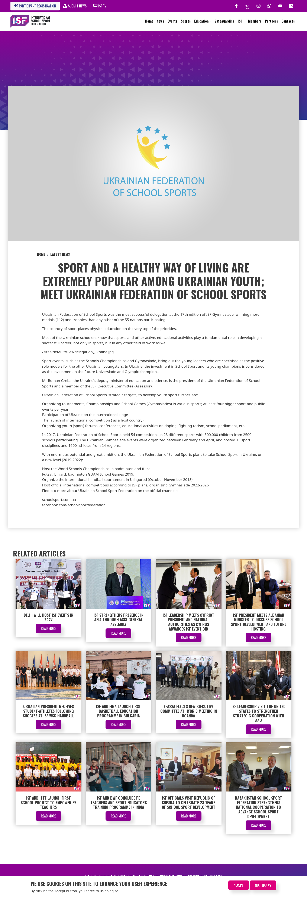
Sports (186, 21)
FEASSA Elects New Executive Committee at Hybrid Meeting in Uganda (188, 711)
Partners (271, 21)
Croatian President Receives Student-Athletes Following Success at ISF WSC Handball (48, 711)
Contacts (288, 21)
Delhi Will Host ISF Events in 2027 (48, 617)
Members (255, 21)
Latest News (60, 254)
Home (149, 21)
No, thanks (263, 885)
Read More (48, 628)
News (160, 21)
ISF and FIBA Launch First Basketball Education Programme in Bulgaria (118, 711)
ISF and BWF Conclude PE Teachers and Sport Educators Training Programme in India (118, 802)
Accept (238, 885)
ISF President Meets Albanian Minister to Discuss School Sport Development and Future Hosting (258, 622)
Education (201, 21)
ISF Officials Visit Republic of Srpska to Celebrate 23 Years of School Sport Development (188, 802)
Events (172, 21)
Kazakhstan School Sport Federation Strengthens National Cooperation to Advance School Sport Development (258, 807)
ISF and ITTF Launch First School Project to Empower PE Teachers (48, 802)
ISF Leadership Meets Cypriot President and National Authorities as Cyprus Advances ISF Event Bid (188, 622)
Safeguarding (224, 21)
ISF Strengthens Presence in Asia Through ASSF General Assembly (118, 619)
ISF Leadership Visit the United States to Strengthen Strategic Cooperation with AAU (258, 713)
